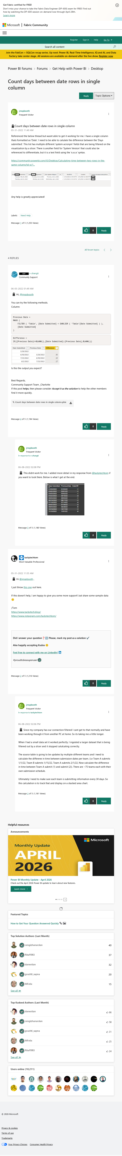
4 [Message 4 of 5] (20, 420)
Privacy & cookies (10, 1129)
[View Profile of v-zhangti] (34, 273)
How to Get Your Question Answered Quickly (35, 924)
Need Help (26, 215)
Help (96, 39)
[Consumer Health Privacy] (41, 1145)
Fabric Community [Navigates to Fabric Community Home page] (36, 25)
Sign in (86, 39)
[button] (86, 96)
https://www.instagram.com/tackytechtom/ (33, 617)
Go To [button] (106, 39)
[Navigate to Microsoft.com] (11, 25)
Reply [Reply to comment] (104, 427)
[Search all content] (80, 47)
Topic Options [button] (102, 95)
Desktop (97, 68)
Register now (106, 56)
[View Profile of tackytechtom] (31, 558)
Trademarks (7, 1139)
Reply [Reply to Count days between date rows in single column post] (104, 230)
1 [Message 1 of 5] (20, 222)
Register (74, 39)
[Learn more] (21, 890)
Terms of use (8, 1134)
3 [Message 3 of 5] (27, 794)
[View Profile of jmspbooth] (24, 110)
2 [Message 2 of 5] (20, 677)
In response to (28, 456)
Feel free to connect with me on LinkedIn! (35, 653)
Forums (42, 68)
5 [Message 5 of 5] (27, 528)
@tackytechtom (100, 474)
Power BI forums (20, 68)
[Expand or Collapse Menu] (4, 33)
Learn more (9, 15)
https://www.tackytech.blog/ (26, 613)
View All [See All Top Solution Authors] (16, 992)
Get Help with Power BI (69, 68)
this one (28, 588)
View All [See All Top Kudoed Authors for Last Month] (16, 1058)
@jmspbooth (27, 294)
